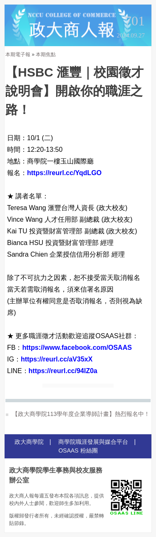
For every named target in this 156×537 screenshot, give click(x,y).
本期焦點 (46, 54)
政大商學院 (29, 441)
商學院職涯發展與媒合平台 (93, 441)
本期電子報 (17, 54)
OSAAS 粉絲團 (77, 450)
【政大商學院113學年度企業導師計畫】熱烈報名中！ (78, 414)
